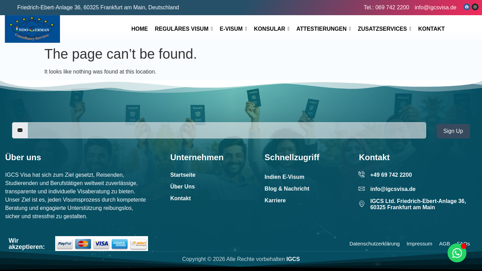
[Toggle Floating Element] (456, 252)
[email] (227, 130)
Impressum (419, 243)
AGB (444, 243)
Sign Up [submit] (453, 131)
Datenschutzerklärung (375, 243)
